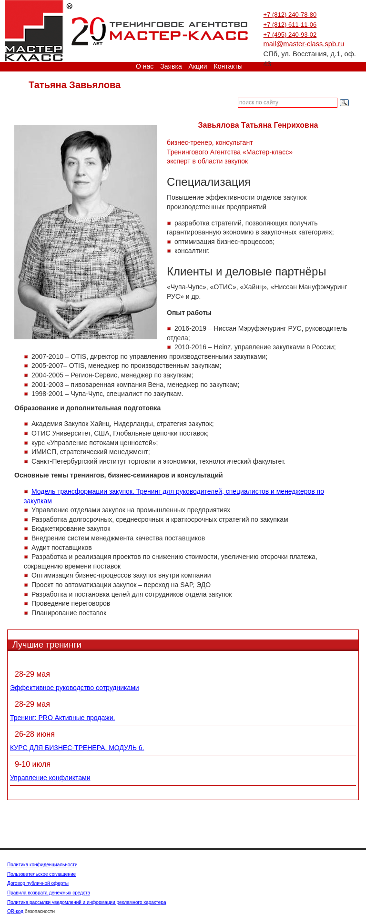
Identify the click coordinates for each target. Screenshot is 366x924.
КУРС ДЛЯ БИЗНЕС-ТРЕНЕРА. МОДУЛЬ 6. (77, 747)
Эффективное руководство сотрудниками (74, 687)
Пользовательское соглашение (41, 874)
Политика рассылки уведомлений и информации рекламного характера (86, 902)
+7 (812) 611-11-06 (290, 24)
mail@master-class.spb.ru (304, 44)
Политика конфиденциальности (42, 864)
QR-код (15, 911)
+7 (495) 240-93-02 (290, 34)
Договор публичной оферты (38, 883)
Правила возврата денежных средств (48, 892)
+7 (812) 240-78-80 (290, 14)
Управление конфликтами (50, 778)
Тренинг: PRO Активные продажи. (62, 717)
